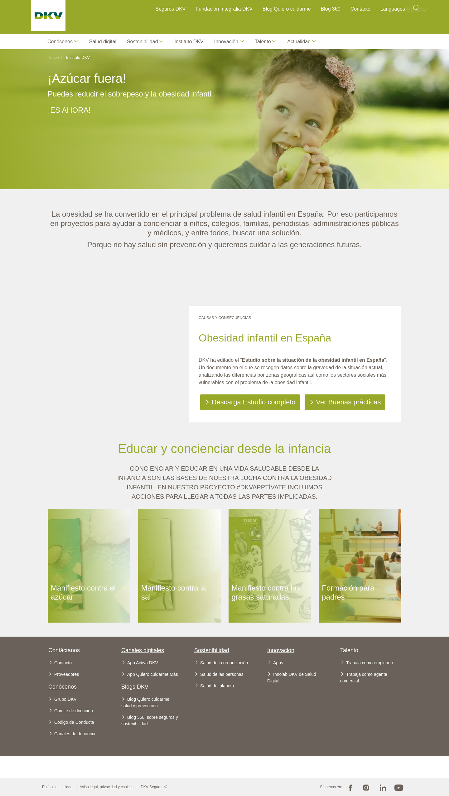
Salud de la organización (224, 662)
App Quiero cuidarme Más (152, 674)
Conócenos (60, 41)
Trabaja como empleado (369, 662)
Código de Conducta (74, 722)
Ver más (89, 516)
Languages (392, 9)
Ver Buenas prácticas (348, 402)
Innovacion (280, 650)
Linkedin (383, 786)
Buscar (416, 10)
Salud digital (102, 41)
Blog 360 (330, 9)
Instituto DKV (188, 41)
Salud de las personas (222, 674)
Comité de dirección (73, 710)
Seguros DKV (171, 9)
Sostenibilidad (211, 650)
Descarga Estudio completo (254, 402)
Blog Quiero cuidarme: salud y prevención (146, 702)
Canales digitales (142, 650)
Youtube (399, 786)
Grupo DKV (65, 699)
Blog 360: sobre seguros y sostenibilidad (149, 720)
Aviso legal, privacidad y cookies (107, 787)
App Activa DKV (142, 662)
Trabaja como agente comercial (363, 677)
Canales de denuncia (74, 733)
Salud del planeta (217, 685)
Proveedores (66, 674)
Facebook (350, 786)
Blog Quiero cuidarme (287, 9)
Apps (278, 662)
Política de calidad (57, 787)
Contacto (360, 9)
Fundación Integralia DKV (224, 9)
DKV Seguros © (154, 787)
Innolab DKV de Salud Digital (291, 677)
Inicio (54, 57)
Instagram (366, 786)
